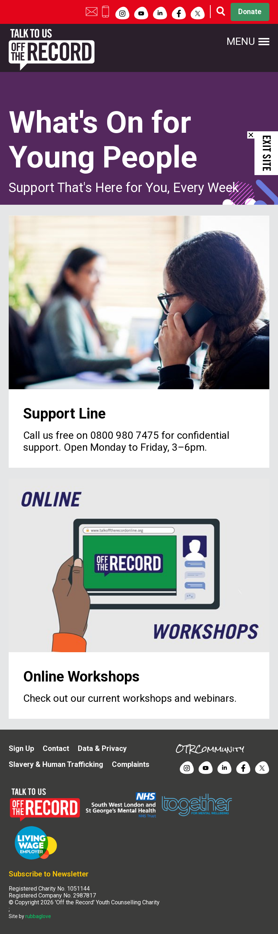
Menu (240, 41)
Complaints (130, 764)
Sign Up (21, 748)
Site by (30, 916)
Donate (248, 12)
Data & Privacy (102, 748)
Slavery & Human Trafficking (56, 764)
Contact (56, 748)
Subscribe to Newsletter (49, 874)
